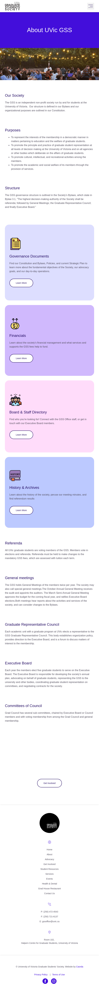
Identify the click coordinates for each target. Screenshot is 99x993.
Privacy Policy (41, 974)
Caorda (79, 966)
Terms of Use (58, 974)
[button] (90, 6)
